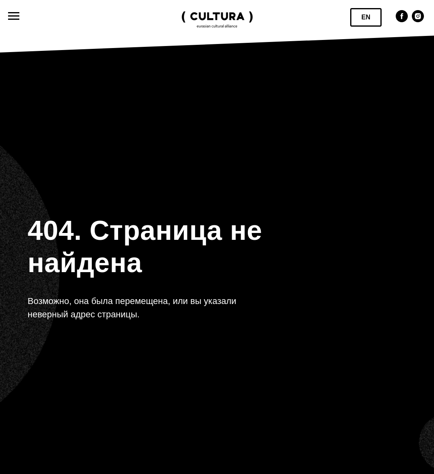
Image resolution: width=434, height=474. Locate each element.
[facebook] (402, 20)
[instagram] (418, 20)
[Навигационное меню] (13, 16)
